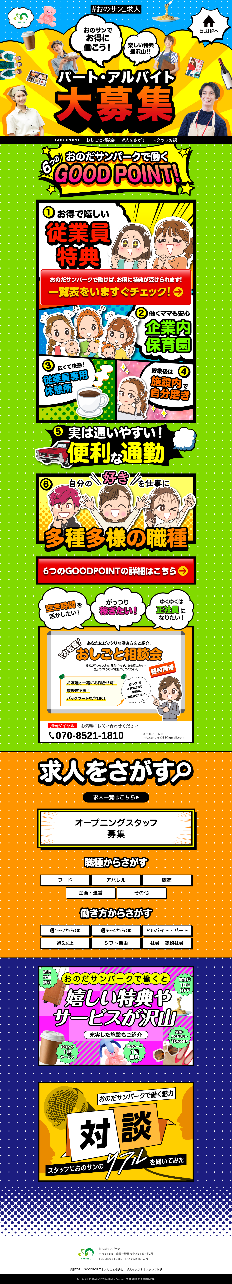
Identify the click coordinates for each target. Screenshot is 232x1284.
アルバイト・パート (166, 930)
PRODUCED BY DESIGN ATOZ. (140, 1279)
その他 (141, 892)
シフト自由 (116, 943)
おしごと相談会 (100, 140)
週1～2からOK (65, 930)
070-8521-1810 (90, 735)
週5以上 (65, 943)
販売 (167, 880)
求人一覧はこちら (114, 797)
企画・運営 (91, 892)
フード (65, 880)
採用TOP (75, 1269)
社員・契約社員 (167, 943)
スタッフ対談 (164, 140)
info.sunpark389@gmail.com (163, 737)
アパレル (116, 880)
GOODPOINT (67, 140)
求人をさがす (133, 140)
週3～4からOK (116, 930)
